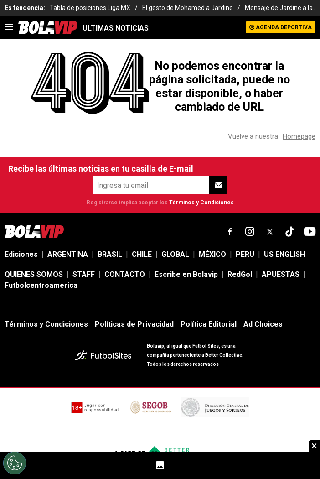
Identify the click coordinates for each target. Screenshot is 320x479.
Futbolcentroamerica (41, 285)
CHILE (142, 254)
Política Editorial (209, 324)
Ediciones (21, 254)
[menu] (9, 27)
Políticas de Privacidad (134, 324)
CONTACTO (124, 274)
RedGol (239, 274)
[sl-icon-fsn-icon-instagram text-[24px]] (249, 231)
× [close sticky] (314, 446)
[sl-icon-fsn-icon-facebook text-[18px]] (229, 231)
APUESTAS (280, 274)
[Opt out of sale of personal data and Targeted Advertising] (14, 463)
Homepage (299, 136)
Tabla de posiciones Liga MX (90, 7)
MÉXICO (212, 254)
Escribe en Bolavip (186, 274)
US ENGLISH (284, 254)
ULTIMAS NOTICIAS (116, 28)
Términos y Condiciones (201, 202)
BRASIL (110, 254)
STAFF (83, 274)
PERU (245, 254)
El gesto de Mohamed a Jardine (187, 7)
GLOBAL (175, 254)
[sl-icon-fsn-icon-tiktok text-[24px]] (289, 231)
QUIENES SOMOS (34, 274)
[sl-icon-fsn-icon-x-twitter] (269, 231)
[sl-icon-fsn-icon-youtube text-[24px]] (310, 231)
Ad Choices (263, 324)
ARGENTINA (67, 254)
